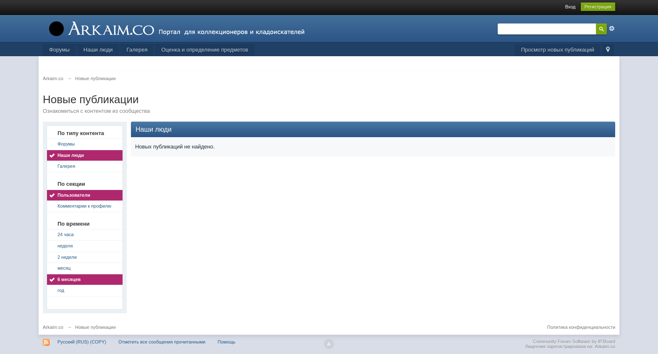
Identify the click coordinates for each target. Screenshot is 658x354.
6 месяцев (69, 279)
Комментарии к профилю (84, 205)
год (60, 290)
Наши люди (98, 50)
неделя (65, 245)
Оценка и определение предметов (204, 50)
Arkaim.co (53, 327)
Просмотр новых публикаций (557, 50)
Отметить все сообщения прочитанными (161, 341)
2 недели (67, 257)
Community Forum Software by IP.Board (574, 341)
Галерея (137, 50)
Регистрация (598, 6)
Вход (570, 6)
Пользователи (73, 195)
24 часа (65, 234)
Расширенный (611, 28)
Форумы (59, 50)
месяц (63, 268)
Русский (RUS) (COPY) (81, 341)
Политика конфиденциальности (581, 327)
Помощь (226, 341)
